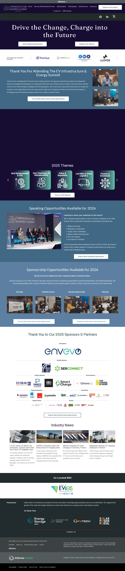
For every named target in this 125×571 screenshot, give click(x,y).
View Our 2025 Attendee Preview (44, 6)
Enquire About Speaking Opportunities (91, 256)
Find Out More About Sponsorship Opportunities (48, 99)
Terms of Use (33, 567)
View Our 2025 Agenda (62, 195)
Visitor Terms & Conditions (47, 567)
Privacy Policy (22, 567)
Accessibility (12, 567)
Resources (93, 6)
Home (30, 6)
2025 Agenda (72, 6)
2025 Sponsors (83, 6)
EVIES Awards (66, 11)
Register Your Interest (110, 7)
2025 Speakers (61, 6)
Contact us (57, 11)
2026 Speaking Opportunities (32, 44)
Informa (11, 545)
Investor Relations (30, 545)
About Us (19, 545)
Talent (41, 545)
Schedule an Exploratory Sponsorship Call (91, 321)
